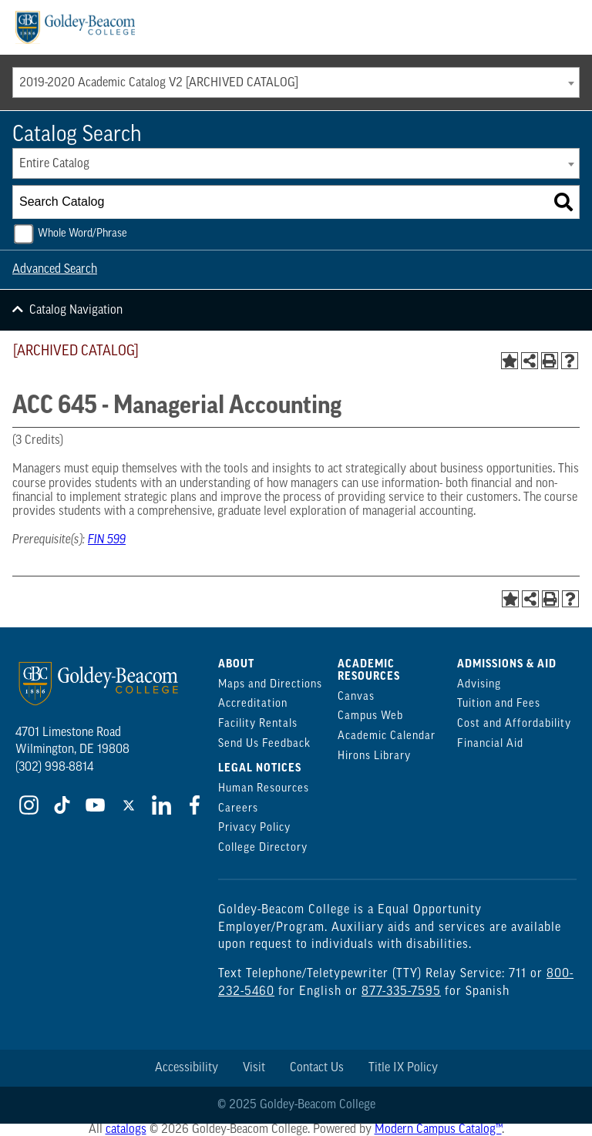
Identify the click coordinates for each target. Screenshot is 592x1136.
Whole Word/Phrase (82, 234)
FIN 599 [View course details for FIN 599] (107, 540)
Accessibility (186, 1068)
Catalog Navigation (76, 310)
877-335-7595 (401, 992)
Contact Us (317, 1068)
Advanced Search (54, 270)
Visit (254, 1068)
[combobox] (296, 82)
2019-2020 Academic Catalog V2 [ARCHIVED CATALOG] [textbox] (158, 83)
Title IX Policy (403, 1068)
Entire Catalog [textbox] (54, 164)
